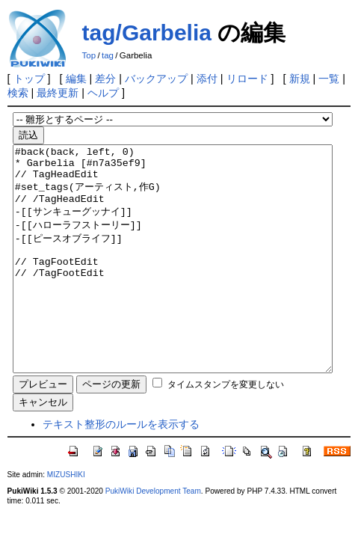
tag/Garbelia (147, 32)
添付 (207, 79)
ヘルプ (103, 93)
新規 (299, 79)
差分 (105, 79)
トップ (29, 79)
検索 (17, 93)
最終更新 (57, 93)
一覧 (328, 79)
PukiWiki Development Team (153, 536)
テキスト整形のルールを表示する (121, 469)
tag (108, 55)
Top (89, 55)
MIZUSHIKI (66, 519)
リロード (247, 79)
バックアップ (156, 79)
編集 (76, 79)
